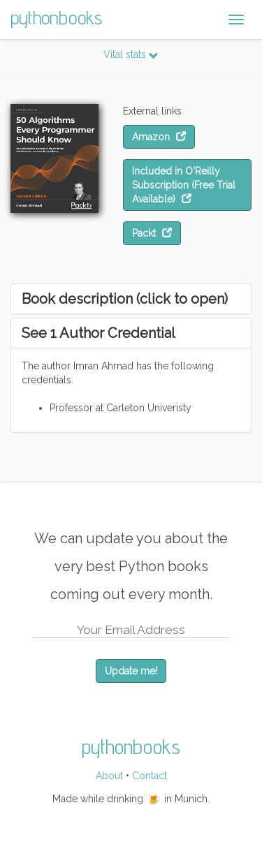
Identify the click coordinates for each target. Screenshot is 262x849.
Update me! (131, 671)
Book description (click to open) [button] (125, 298)
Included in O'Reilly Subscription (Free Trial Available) (183, 185)
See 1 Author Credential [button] (98, 333)
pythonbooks (56, 17)
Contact (149, 775)
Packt (152, 233)
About (109, 775)
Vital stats (131, 54)
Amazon (159, 136)
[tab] (131, 298)
